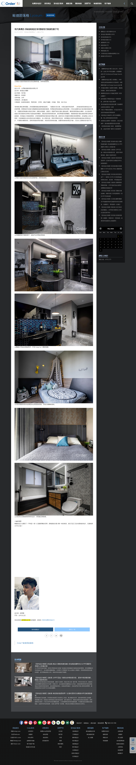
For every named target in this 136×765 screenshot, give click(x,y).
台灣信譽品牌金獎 (63, 723)
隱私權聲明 (101, 723)
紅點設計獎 (44, 723)
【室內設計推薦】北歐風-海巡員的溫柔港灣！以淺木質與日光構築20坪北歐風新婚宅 (63, 694)
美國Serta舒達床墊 (45, 731)
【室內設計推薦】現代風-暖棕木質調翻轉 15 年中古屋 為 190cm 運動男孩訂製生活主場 (111, 168)
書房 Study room (15, 744)
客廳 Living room (15, 731)
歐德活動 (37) (105, 45)
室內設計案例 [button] (58, 3)
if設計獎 (49, 723)
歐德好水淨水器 (30, 747)
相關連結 (86, 723)
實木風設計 (75, 747)
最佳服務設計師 (90, 731)
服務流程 (105, 734)
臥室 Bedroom (15, 734)
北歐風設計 (75, 731)
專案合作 (105, 737)
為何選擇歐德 (120, 740)
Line (40, 723)
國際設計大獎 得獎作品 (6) (108, 31)
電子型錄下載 (30, 744)
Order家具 (30, 728)
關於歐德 (120, 728)
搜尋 (132, 3)
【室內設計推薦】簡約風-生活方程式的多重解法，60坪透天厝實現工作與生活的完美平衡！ (111, 209)
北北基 (60, 731)
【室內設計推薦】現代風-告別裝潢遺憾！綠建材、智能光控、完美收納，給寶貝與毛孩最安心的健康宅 (112, 218)
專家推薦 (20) (105, 51)
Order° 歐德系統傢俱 (25, 643)
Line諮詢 (132, 751)
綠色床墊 (45, 734)
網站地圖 (93, 723)
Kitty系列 (30, 737)
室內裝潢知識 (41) (106, 37)
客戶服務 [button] (108, 3)
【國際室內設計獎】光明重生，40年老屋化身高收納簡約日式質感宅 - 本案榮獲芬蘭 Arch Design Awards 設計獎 (111, 82)
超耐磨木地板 (30, 740)
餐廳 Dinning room (15, 740)
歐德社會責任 (120, 744)
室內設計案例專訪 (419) (108, 34)
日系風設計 (75, 756)
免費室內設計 (37, 3)
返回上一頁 (72, 629)
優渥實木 (67, 723)
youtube (26, 723)
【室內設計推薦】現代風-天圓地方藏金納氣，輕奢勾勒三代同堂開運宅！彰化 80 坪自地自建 (112, 193)
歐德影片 (120, 753)
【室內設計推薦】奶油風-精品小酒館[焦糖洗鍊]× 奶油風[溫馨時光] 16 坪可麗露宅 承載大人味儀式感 (63, 665)
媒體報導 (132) (105, 42)
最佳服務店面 (90, 734)
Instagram (30, 723)
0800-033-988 (111, 723)
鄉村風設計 (75, 737)
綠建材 (58, 723)
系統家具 (15, 728)
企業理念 (120, 747)
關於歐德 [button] (78, 3)
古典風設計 (75, 750)
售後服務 (105, 740)
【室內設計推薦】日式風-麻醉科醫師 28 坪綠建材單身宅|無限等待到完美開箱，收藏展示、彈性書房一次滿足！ (111, 201)
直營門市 (60, 728)
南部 (60, 740)
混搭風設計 (75, 744)
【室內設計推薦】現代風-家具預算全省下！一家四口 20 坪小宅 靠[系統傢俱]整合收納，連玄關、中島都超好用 (111, 177)
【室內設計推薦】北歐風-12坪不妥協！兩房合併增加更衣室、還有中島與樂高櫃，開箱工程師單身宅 (63, 679)
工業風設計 (75, 734)
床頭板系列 (45, 740)
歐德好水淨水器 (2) (106, 56)
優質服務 (90, 728)
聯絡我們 (79, 723)
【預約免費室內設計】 (48, 620)
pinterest (35, 723)
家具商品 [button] (47, 3)
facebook (21, 723)
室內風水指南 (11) (106, 39)
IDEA (54, 723)
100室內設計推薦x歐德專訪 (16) (110, 53)
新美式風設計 (75, 753)
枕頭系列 (45, 737)
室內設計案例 (75, 728)
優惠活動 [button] (69, 3)
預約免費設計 (35, 629)
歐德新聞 (120, 750)
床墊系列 (45, 728)
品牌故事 (120, 731)
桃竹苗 (60, 734)
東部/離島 (60, 744)
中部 (60, 737)
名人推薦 (90, 737)
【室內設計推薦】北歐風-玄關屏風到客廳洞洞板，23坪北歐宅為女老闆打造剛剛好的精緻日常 (111, 185)
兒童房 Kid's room (15, 737)
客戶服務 (105, 728)
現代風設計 (75, 740)
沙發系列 (30, 731)
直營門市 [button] (87, 3)
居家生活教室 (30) (106, 48)
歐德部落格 (98, 3)
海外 (60, 747)
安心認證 (120, 737)
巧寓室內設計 (72, 723)
